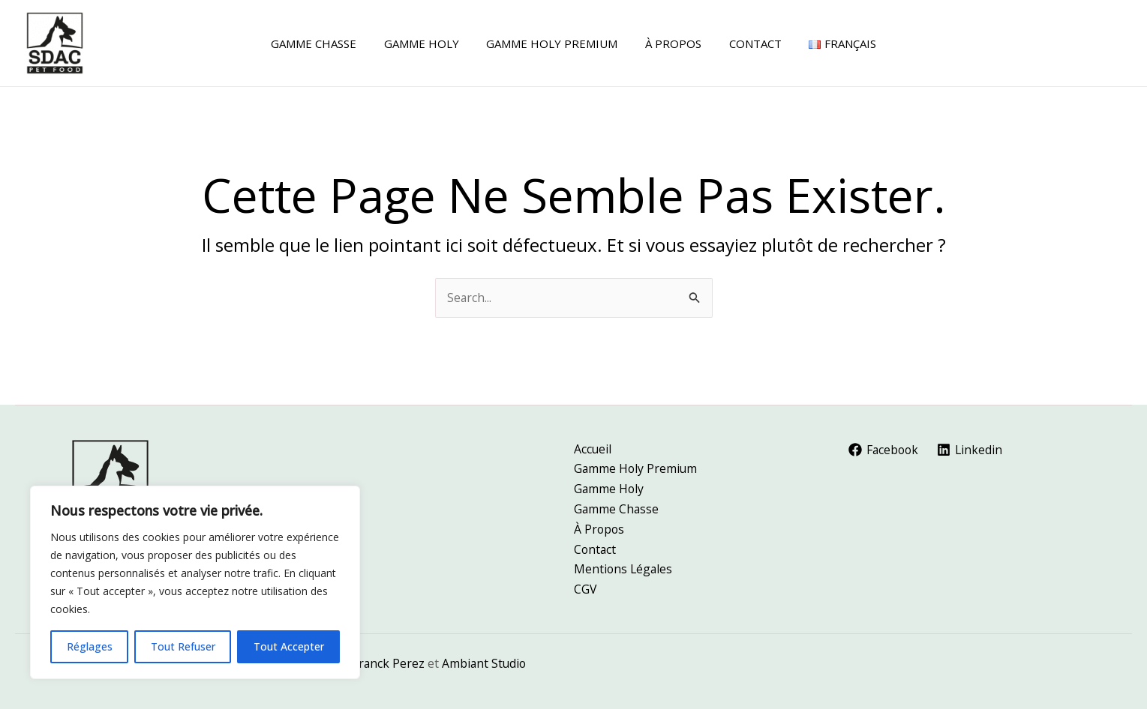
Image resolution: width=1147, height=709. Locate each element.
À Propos (600, 527)
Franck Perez (389, 663)
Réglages (90, 646)
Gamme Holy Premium (636, 467)
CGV (585, 589)
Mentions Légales (624, 569)
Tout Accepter (289, 646)
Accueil (593, 446)
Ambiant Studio (486, 663)
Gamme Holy (609, 487)
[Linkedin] (972, 447)
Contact (595, 548)
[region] (195, 582)
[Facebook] (885, 447)
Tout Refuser (183, 646)
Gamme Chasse (617, 507)
